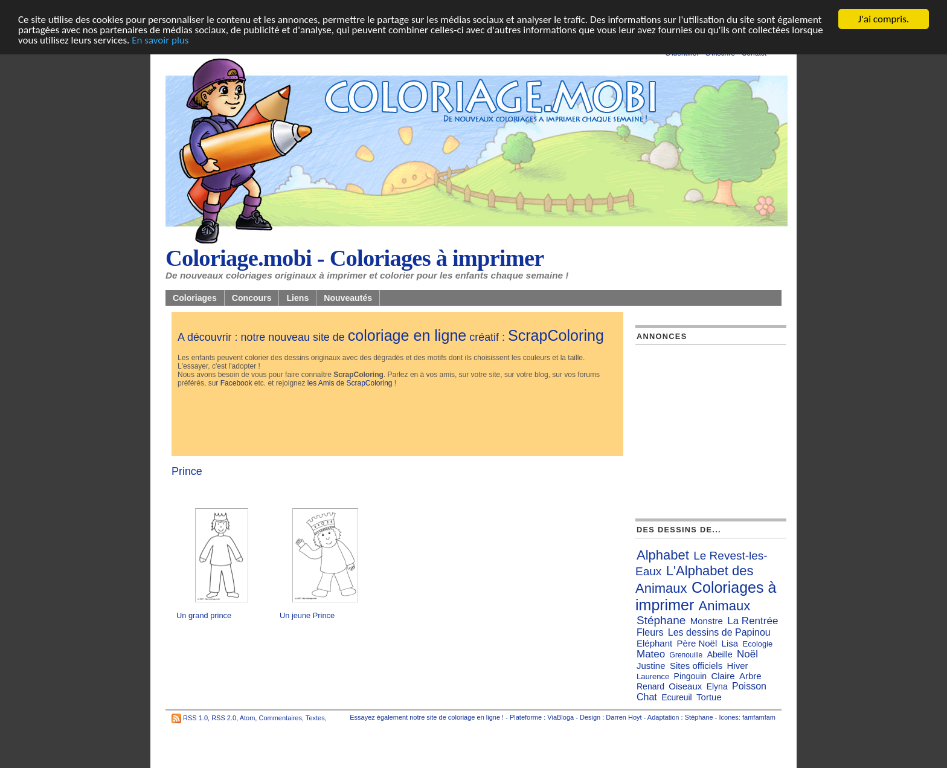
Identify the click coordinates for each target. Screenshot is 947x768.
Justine (651, 665)
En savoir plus (160, 40)
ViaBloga (560, 717)
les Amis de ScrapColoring (350, 383)
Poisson (749, 686)
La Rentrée (752, 621)
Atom (247, 717)
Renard (650, 686)
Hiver (737, 665)
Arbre (750, 676)
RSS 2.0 (223, 717)
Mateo (651, 654)
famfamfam (758, 717)
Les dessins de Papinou (719, 632)
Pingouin (690, 676)
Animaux (725, 605)
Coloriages (195, 298)
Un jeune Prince (307, 615)
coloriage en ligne (407, 335)
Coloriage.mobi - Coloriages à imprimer (354, 258)
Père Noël (697, 643)
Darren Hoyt (623, 717)
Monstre (706, 621)
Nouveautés (348, 298)
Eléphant (654, 643)
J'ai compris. (883, 19)
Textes (315, 717)
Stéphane (661, 620)
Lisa (730, 643)
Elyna (717, 686)
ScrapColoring (556, 335)
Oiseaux (685, 686)
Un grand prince (203, 615)
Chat (647, 697)
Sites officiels (696, 665)
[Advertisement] (397, 423)
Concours (252, 298)
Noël (747, 654)
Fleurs (650, 632)
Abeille (720, 654)
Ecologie (757, 643)
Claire (722, 676)
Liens (297, 298)
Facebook (236, 383)
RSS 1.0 (195, 717)
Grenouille (686, 655)
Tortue (709, 697)
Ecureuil (676, 697)
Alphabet (663, 555)
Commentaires (280, 717)
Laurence (653, 676)
